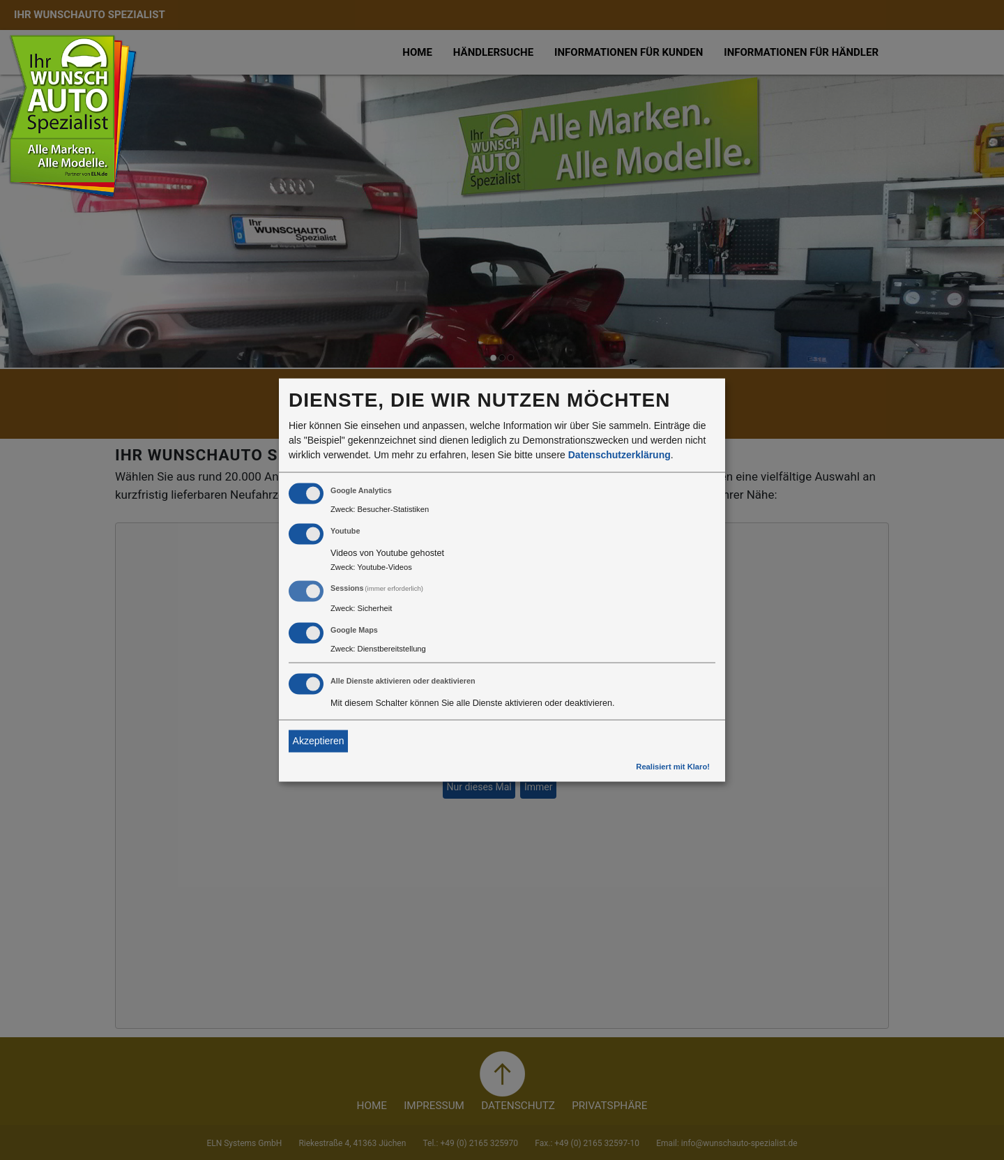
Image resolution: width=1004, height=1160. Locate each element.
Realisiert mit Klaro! (673, 766)
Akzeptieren (318, 740)
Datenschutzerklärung (619, 454)
